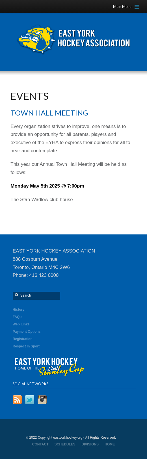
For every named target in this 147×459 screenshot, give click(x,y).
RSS (17, 399)
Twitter (29, 399)
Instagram (42, 399)
